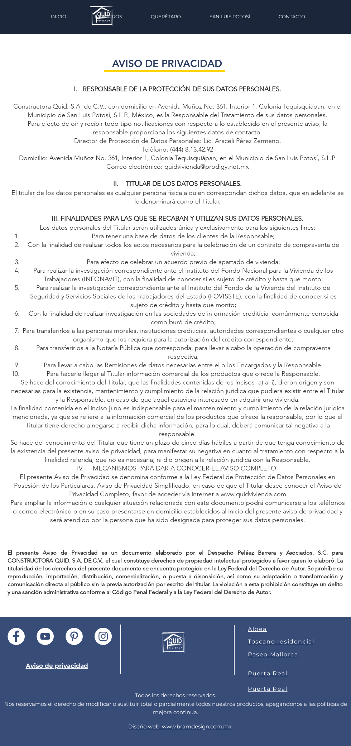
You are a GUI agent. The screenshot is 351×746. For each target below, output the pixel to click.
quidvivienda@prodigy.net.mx (206, 167)
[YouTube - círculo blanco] (45, 636)
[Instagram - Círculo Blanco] (103, 636)
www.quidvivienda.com (253, 494)
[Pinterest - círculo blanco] (74, 636)
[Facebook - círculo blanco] (16, 636)
